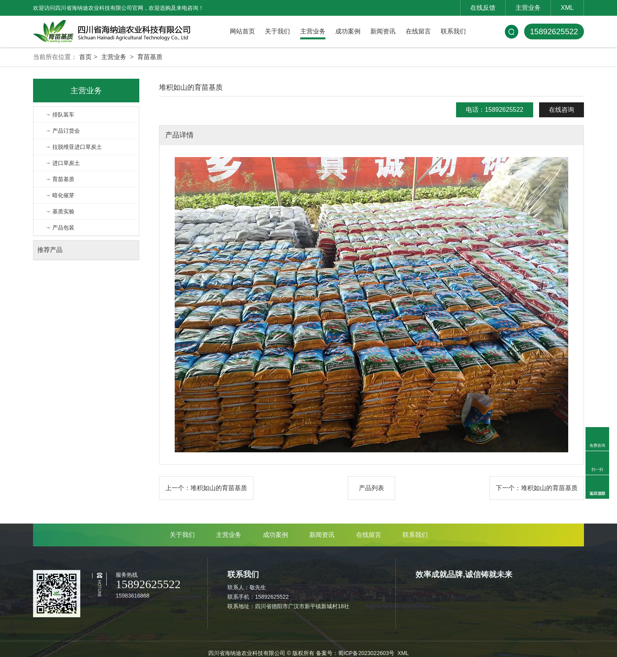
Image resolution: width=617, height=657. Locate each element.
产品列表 (371, 488)
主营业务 (528, 7)
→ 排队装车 (59, 114)
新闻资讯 (382, 31)
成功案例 (347, 31)
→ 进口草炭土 (62, 163)
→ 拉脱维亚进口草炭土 (73, 147)
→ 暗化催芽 (59, 195)
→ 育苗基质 (59, 179)
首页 (85, 57)
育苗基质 (150, 57)
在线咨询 (561, 109)
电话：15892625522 (494, 109)
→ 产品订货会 (62, 131)
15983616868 (133, 595)
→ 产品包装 (59, 227)
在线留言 (418, 31)
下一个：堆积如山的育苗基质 (537, 488)
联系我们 (453, 31)
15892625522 (554, 31)
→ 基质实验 (59, 211)
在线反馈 (482, 7)
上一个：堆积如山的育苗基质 (206, 488)
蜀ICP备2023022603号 (366, 653)
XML (567, 7)
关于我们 (277, 31)
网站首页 (242, 31)
